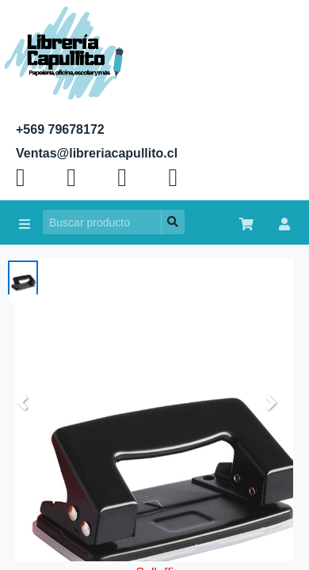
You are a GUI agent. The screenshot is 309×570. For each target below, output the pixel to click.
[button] (22, 402)
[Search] (102, 222)
